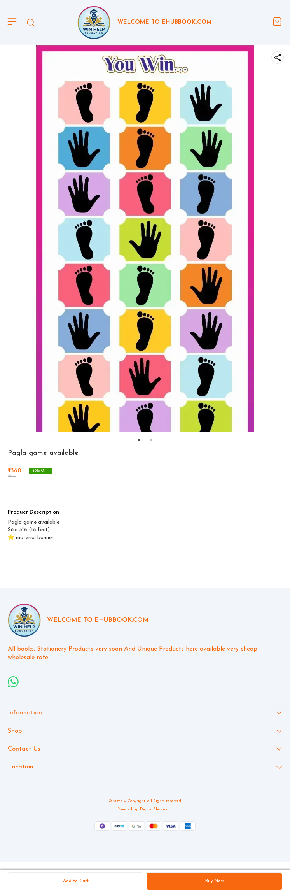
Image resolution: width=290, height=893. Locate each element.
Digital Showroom (156, 809)
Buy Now (214, 881)
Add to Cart (76, 881)
